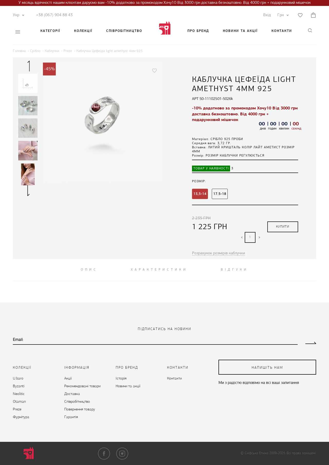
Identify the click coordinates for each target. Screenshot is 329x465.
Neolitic (19, 394)
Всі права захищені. (301, 453)
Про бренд (198, 31)
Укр (17, 15)
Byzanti (18, 386)
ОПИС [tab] (89, 269)
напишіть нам (267, 368)
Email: (18, 340)
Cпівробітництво (124, 31)
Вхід (267, 15)
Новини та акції (240, 31)
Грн (281, 15)
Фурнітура (21, 417)
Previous (29, 66)
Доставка (72, 394)
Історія (121, 379)
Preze (17, 409)
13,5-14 (200, 194)
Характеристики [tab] (159, 269)
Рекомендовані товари (82, 386)
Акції (68, 379)
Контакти (281, 31)
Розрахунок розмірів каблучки (218, 253)
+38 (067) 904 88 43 (54, 15)
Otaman (19, 402)
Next (29, 190)
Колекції (83, 31)
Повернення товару (79, 409)
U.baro (18, 379)
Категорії (50, 31)
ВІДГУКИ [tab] (234, 269)
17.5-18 (219, 194)
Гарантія (71, 417)
